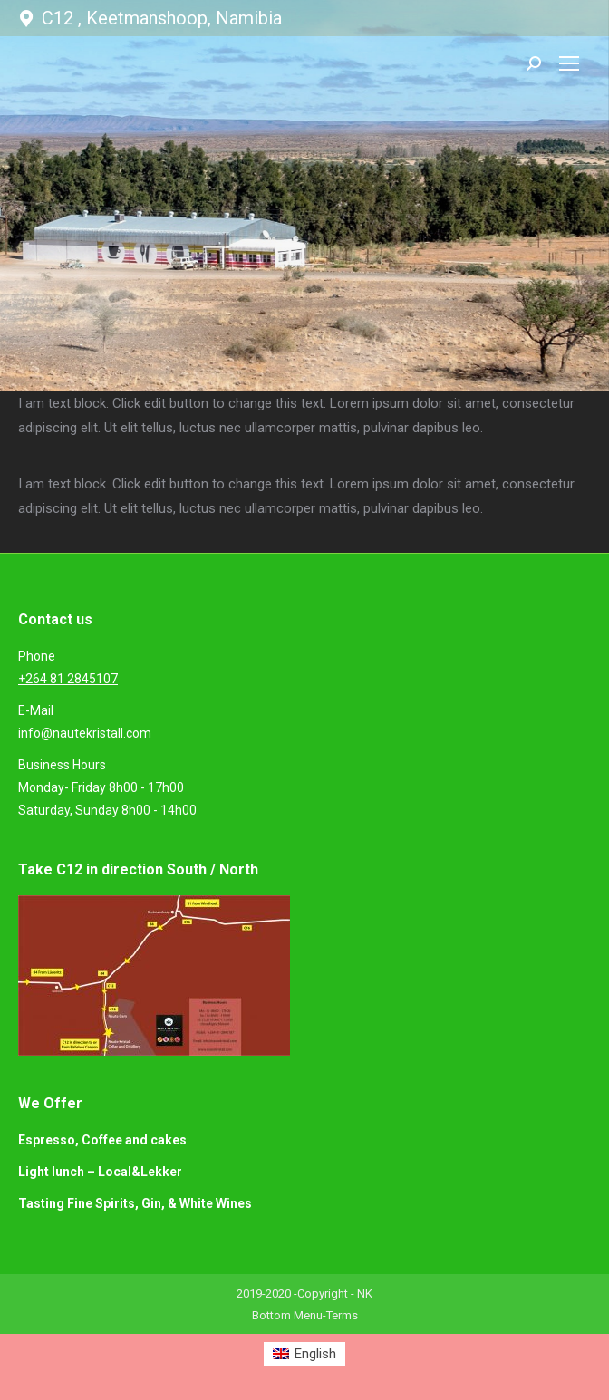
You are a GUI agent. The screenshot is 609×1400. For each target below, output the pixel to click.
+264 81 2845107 (68, 678)
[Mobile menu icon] (569, 63)
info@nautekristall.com (84, 733)
